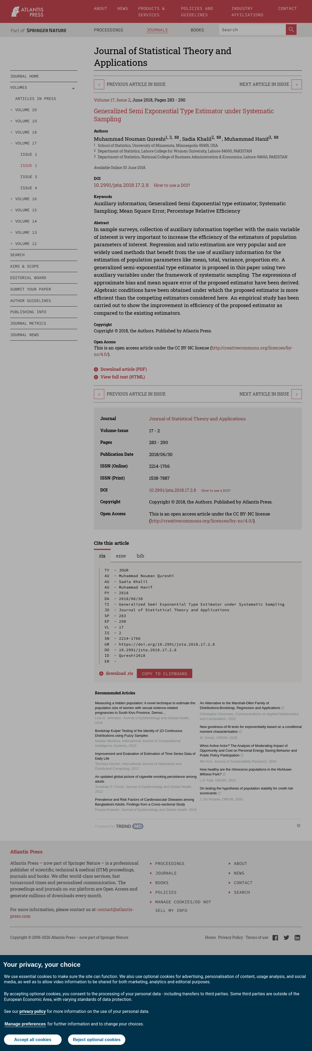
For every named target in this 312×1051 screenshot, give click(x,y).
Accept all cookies (32, 1039)
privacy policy (32, 1011)
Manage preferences (25, 1024)
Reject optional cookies (97, 1039)
